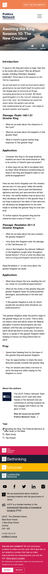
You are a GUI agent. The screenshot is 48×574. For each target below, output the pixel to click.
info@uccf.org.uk (9, 536)
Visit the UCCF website (34, 5)
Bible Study (11, 434)
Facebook (14, 486)
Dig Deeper (11, 438)
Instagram (43, 486)
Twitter (24, 486)
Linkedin (34, 486)
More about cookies (15, 560)
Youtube (5, 486)
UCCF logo (9, 16)
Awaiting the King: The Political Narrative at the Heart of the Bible (25, 430)
